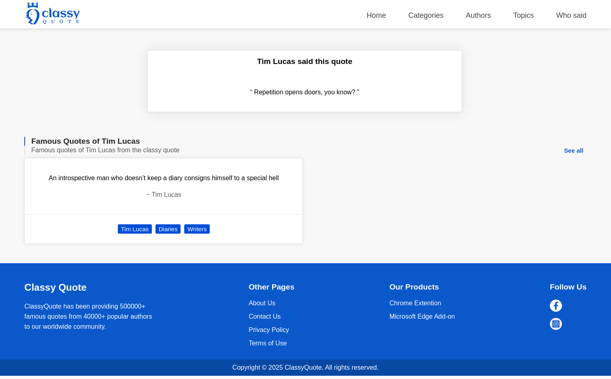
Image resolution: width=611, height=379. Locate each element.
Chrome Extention (415, 303)
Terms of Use (268, 343)
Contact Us (265, 316)
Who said (571, 15)
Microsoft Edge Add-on (422, 316)
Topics (523, 15)
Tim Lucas (135, 229)
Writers (197, 229)
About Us (262, 303)
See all (573, 150)
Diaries (168, 229)
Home (376, 15)
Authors (478, 15)
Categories (425, 15)
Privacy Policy (269, 329)
